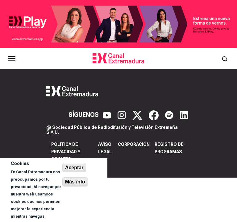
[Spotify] (170, 114)
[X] (138, 114)
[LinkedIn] (184, 114)
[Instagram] (122, 114)
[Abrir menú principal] (12, 58)
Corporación (134, 144)
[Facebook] (154, 114)
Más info (75, 181)
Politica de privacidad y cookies (65, 152)
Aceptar (74, 167)
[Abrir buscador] (224, 58)
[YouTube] (108, 114)
